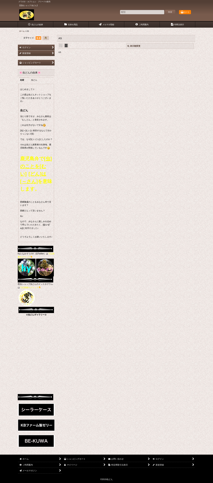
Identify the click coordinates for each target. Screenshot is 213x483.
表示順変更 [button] (133, 46)
